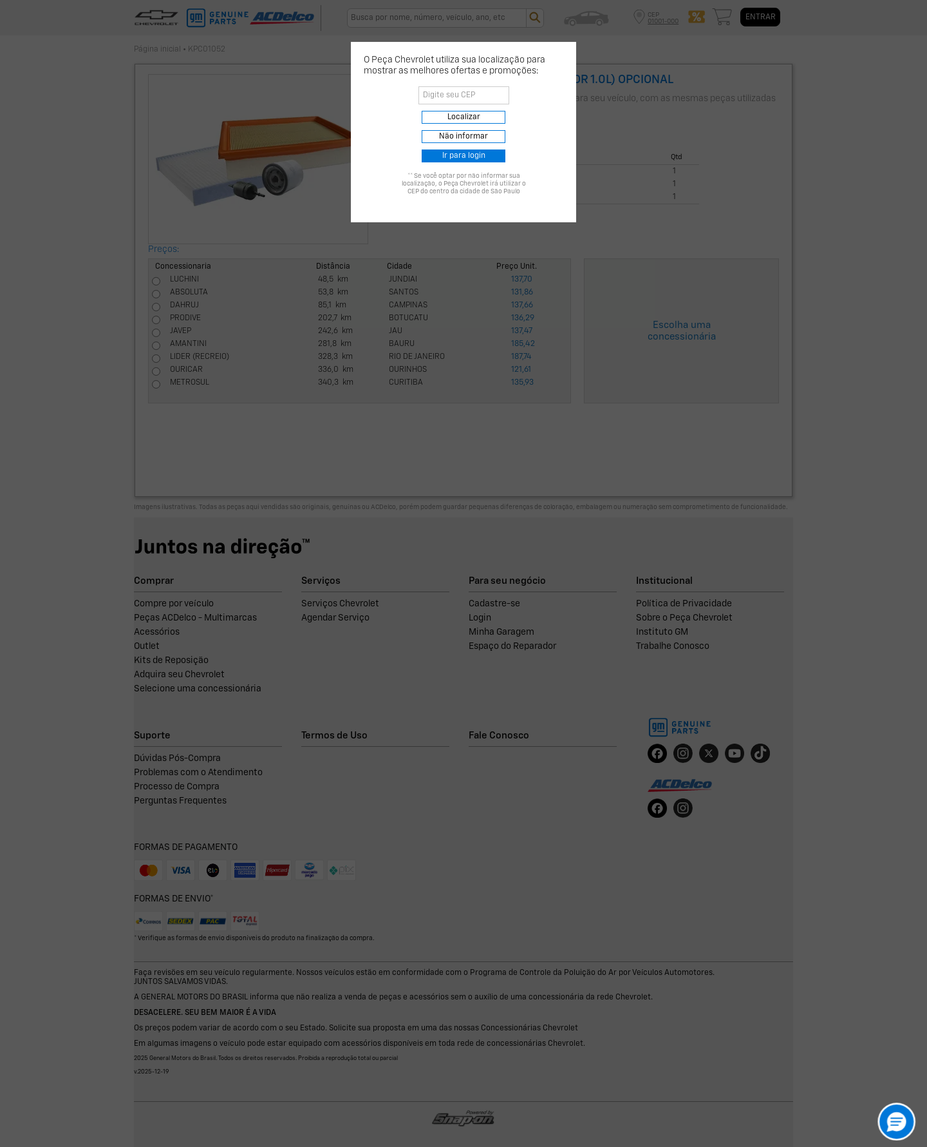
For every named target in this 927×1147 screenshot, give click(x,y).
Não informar (463, 136)
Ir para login (463, 156)
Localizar (463, 117)
